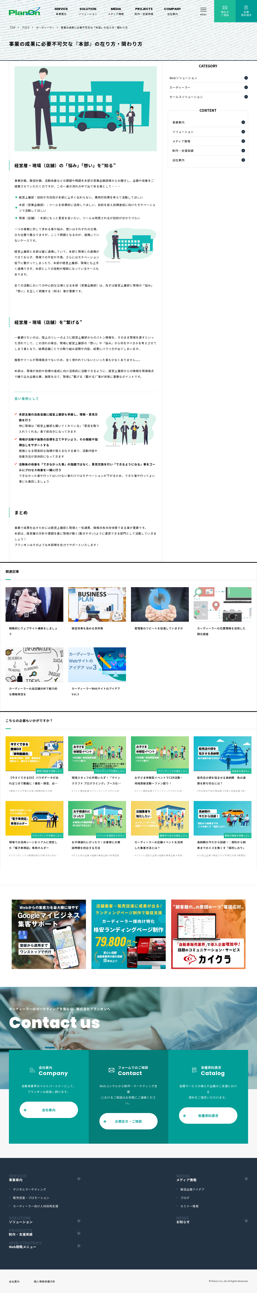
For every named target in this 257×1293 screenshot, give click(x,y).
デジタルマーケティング (29, 1189)
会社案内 (178, 160)
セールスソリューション (186, 97)
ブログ (185, 1198)
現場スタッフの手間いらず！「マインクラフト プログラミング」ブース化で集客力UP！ (96, 783)
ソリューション (183, 132)
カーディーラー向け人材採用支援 (35, 1206)
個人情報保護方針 (44, 1281)
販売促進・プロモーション (31, 1198)
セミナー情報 (189, 1206)
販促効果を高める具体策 (87, 628)
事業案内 (178, 122)
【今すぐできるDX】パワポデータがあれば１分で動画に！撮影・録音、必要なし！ (34, 783)
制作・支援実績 (183, 150)
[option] (49, 934)
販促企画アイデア (192, 1189)
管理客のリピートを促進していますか (159, 628)
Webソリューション (183, 78)
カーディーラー (180, 87)
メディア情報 (181, 141)
